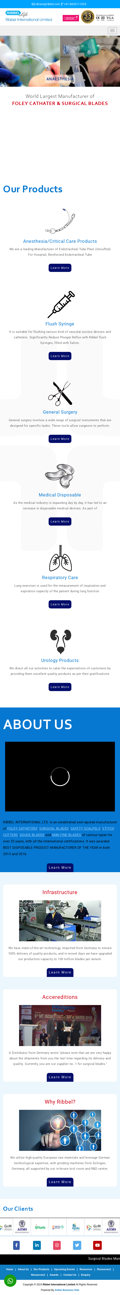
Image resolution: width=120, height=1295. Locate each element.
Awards (54, 1274)
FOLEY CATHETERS (22, 829)
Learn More (60, 867)
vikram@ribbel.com (47, 4)
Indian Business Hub (67, 1290)
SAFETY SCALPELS (86, 829)
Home (9, 1269)
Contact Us (69, 1274)
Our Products (41, 1269)
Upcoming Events (64, 1269)
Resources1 (104, 1269)
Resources (86, 1269)
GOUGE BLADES (32, 835)
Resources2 (38, 1274)
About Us (23, 1269)
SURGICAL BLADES (54, 829)
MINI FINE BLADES (66, 835)
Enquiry (85, 1274)
